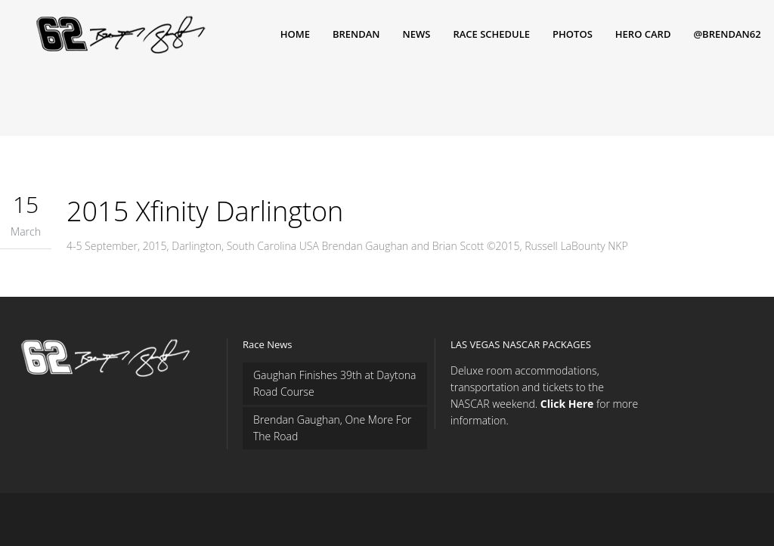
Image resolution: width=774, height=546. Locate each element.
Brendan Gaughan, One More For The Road (332, 427)
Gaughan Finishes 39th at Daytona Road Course (334, 383)
